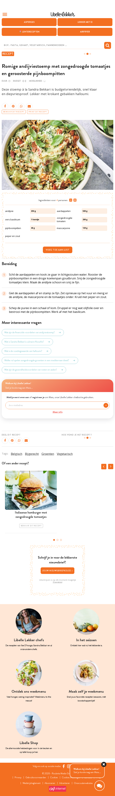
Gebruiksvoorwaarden (35, 777)
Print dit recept (38, 112)
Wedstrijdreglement (30, 783)
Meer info (57, 412)
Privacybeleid (57, 582)
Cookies (54, 777)
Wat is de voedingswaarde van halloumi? (26, 351)
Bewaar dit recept (13, 112)
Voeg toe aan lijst (57, 249)
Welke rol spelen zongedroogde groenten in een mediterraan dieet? (40, 360)
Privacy (16, 777)
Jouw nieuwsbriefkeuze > (57, 570)
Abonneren (49, 783)
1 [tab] (54, 540)
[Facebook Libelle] (64, 766)
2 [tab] (57, 540)
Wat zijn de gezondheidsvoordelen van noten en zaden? (34, 370)
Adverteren (64, 783)
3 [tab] (61, 540)
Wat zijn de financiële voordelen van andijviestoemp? (32, 332)
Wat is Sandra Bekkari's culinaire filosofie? (27, 342)
